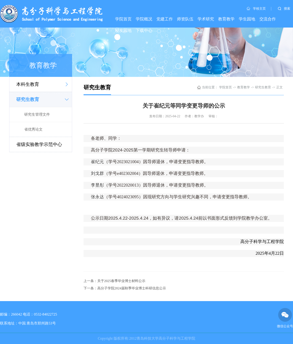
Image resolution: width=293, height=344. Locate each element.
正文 (279, 87)
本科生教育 (27, 84)
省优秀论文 (33, 129)
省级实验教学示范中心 (39, 144)
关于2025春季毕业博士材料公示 (121, 281)
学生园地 (247, 19)
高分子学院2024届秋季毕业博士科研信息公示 (131, 288)
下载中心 (144, 30)
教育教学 (226, 19)
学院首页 (123, 19)
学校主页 (256, 8)
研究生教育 (27, 99)
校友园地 (123, 30)
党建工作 (164, 19)
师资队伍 (185, 19)
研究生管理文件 (37, 114)
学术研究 (206, 19)
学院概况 (144, 19)
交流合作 (267, 19)
